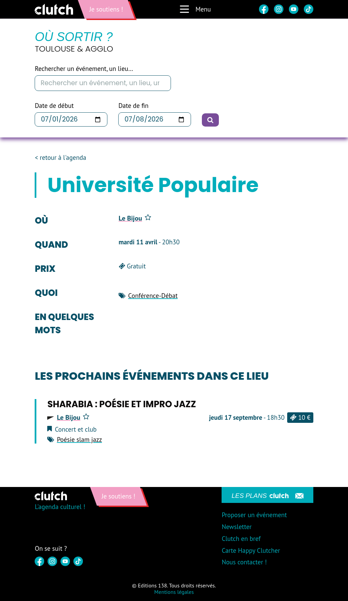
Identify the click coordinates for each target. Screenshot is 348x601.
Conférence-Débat (153, 296)
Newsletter (236, 527)
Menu (195, 9)
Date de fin (133, 106)
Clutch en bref (241, 538)
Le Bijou (135, 218)
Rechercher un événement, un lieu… (84, 69)
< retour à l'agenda (60, 158)
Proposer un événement (254, 515)
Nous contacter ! (244, 562)
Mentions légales (174, 591)
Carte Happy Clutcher (251, 550)
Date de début (54, 106)
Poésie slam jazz (79, 439)
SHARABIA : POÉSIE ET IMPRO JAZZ (121, 404)
